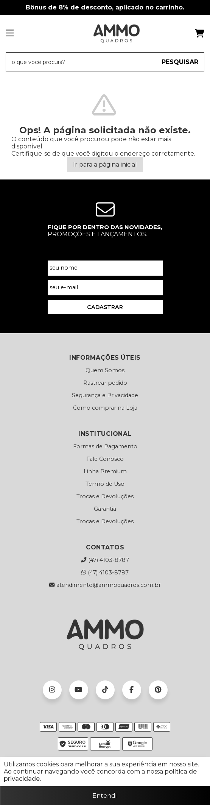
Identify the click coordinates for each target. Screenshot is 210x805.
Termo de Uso (105, 484)
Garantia (105, 508)
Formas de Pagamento (105, 446)
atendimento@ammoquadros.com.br (104, 585)
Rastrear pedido (105, 382)
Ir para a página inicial (105, 164)
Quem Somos (105, 370)
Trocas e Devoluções (105, 496)
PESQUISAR (180, 62)
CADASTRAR (105, 307)
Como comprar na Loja (105, 407)
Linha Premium (105, 471)
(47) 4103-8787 (105, 560)
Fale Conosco (105, 459)
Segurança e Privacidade (105, 395)
